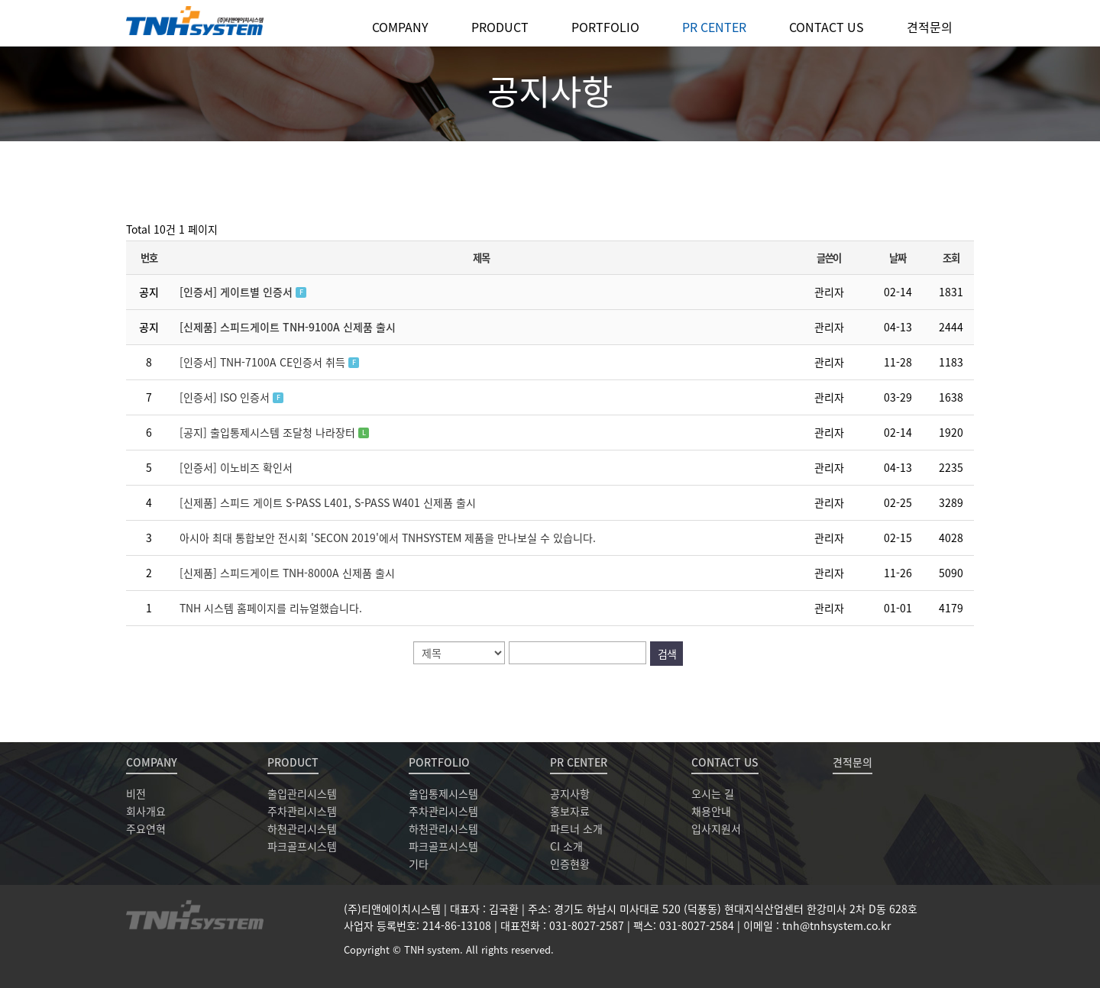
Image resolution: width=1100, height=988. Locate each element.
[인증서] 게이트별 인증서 (238, 291)
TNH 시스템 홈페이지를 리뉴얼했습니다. (271, 607)
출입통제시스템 (443, 793)
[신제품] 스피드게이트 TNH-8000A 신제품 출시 (287, 572)
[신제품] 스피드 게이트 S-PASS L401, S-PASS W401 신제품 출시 (328, 502)
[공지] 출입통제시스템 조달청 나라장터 (269, 432)
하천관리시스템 (302, 828)
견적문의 (930, 27)
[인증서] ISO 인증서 (226, 397)
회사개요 (146, 810)
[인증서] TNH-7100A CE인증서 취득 (264, 362)
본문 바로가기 (0, 0)
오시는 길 (712, 793)
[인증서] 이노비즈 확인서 (236, 467)
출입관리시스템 (302, 793)
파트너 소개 (576, 828)
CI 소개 (566, 846)
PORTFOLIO (605, 27)
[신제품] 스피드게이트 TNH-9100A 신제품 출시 (288, 326)
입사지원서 (716, 828)
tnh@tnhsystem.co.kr (836, 925)
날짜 (897, 257)
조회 (951, 257)
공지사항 (570, 793)
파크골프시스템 (302, 846)
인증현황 (570, 863)
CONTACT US (826, 27)
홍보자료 (570, 810)
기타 (419, 863)
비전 (136, 793)
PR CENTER (714, 27)
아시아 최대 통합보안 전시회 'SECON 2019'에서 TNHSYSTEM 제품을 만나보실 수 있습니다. (388, 537)
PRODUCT (500, 27)
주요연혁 (146, 828)
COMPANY (400, 27)
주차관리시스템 (302, 810)
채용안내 (711, 810)
